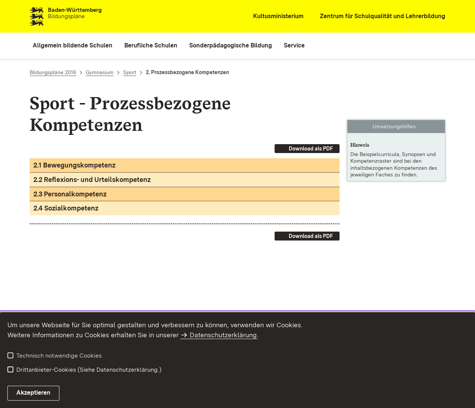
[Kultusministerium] (273, 16)
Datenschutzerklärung (223, 335)
